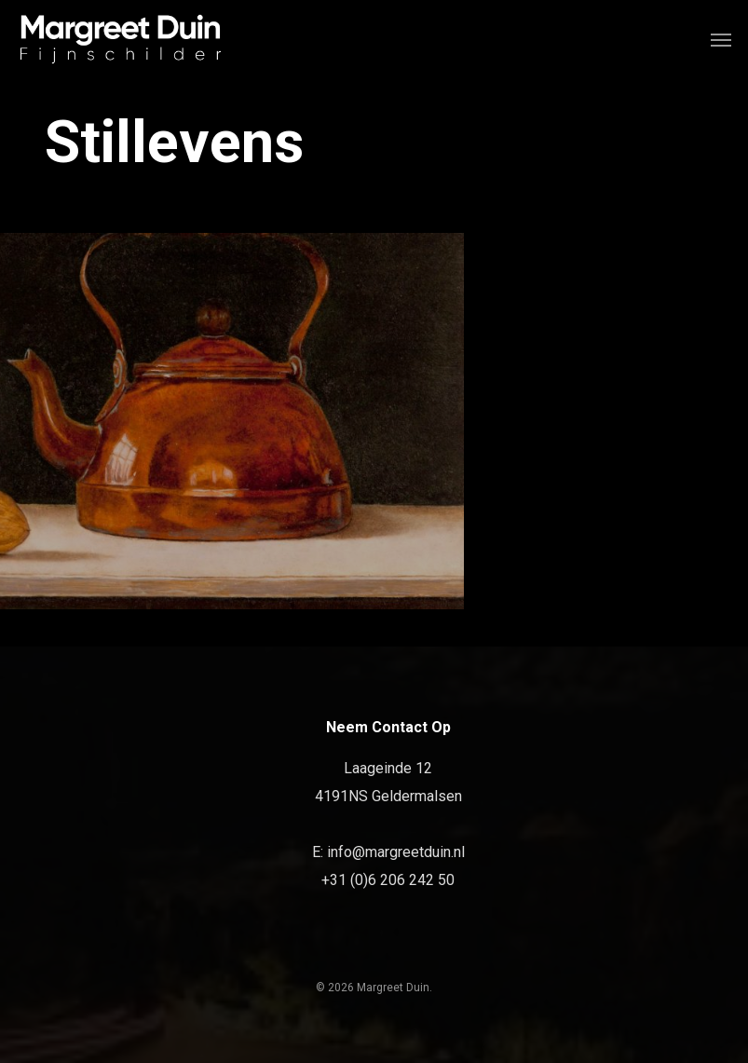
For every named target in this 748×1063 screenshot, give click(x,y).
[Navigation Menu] (721, 39)
